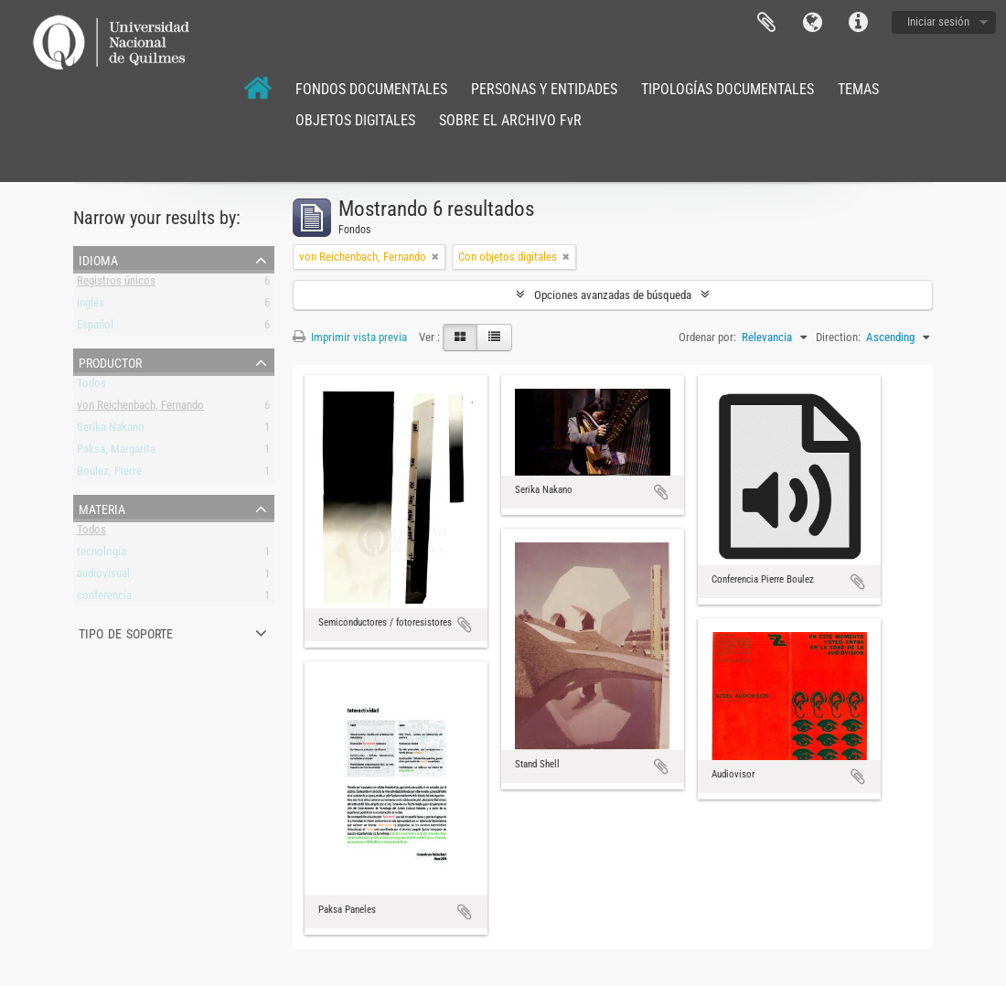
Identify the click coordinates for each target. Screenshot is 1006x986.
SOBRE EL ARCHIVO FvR (510, 120)
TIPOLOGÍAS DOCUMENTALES (727, 89)
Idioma (812, 23)
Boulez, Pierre (109, 474)
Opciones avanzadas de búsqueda (612, 295)
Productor (110, 361)
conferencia (104, 599)
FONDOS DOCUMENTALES (371, 89)
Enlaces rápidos (858, 23)
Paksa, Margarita (116, 452)
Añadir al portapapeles (464, 625)
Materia (102, 508)
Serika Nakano (110, 430)
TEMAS (858, 89)
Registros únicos (116, 284)
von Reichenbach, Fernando (140, 408)
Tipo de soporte (126, 632)
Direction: (838, 337)
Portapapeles (766, 23)
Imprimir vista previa (350, 337)
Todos (91, 386)
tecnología (101, 555)
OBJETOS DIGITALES (355, 120)
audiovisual (103, 577)
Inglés (90, 306)
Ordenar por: (707, 337)
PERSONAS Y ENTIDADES (544, 89)
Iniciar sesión (938, 21)
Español (95, 328)
